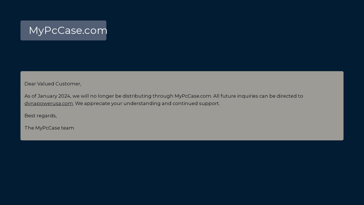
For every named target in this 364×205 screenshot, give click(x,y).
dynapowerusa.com (48, 103)
